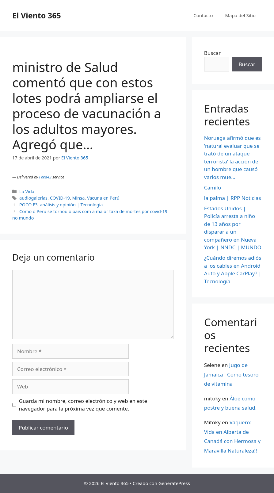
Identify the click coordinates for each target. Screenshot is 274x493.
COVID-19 (60, 198)
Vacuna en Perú (103, 198)
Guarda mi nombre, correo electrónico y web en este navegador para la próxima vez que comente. (83, 404)
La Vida (26, 191)
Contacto (203, 15)
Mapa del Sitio (240, 15)
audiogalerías (33, 198)
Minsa (78, 198)
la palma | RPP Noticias (232, 197)
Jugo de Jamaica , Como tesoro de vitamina (231, 374)
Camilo (212, 187)
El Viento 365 (36, 15)
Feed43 (45, 177)
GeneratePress (174, 483)
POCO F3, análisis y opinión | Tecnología (61, 205)
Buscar (212, 52)
